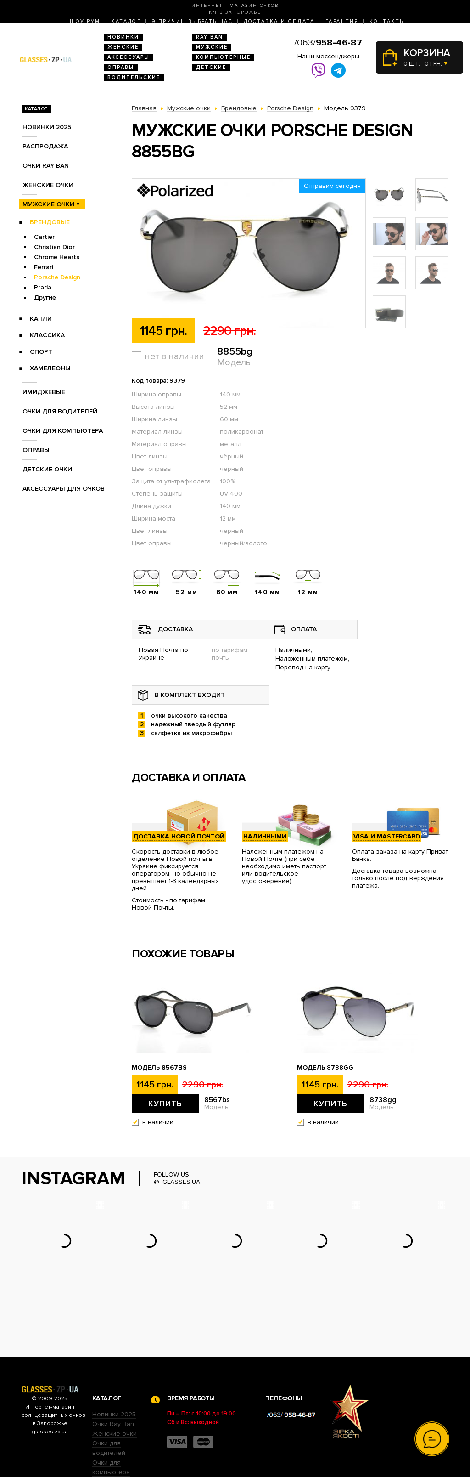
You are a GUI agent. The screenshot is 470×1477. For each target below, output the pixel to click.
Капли (41, 319)
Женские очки (47, 185)
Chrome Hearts (56, 257)
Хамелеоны (50, 368)
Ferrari (43, 267)
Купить (165, 1103)
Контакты (387, 21)
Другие (45, 297)
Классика (47, 335)
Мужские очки (48, 204)
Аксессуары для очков (63, 488)
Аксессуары (128, 57)
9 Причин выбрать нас (192, 21)
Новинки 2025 (46, 127)
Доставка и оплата (279, 21)
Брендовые (50, 222)
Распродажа (45, 146)
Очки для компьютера (62, 431)
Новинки (123, 37)
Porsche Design (57, 277)
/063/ (328, 42)
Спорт (41, 352)
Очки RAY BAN (45, 166)
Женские (123, 47)
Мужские (212, 47)
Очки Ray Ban (113, 1367)
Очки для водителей (59, 411)
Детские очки (47, 469)
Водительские (133, 77)
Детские (211, 67)
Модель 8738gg (325, 1067)
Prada (42, 287)
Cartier (44, 237)
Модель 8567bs (159, 1067)
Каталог (126, 21)
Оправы (120, 67)
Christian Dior (54, 247)
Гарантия (341, 21)
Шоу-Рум (85, 21)
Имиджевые (43, 392)
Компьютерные (223, 57)
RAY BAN (209, 37)
